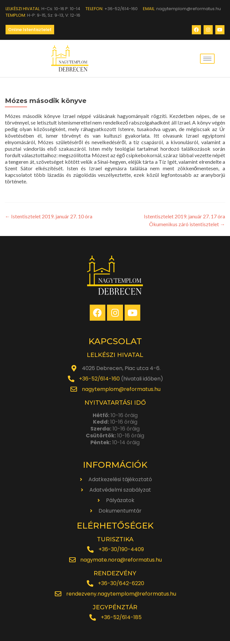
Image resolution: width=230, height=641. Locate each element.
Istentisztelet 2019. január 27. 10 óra (48, 216)
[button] (30, 29)
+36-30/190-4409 (121, 549)
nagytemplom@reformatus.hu (121, 389)
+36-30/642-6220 (121, 583)
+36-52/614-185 (121, 617)
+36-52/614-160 (99, 378)
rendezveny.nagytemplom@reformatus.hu (121, 594)
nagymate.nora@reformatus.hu (121, 560)
